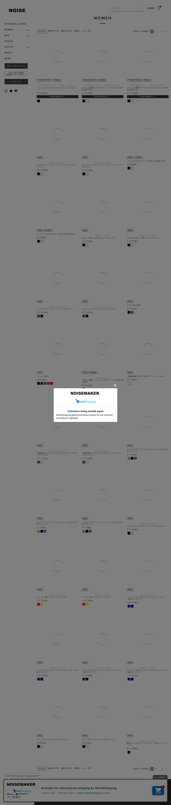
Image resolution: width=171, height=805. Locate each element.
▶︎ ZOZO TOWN (88, 783)
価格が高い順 (68, 31)
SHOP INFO (16, 82)
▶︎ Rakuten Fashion (131, 783)
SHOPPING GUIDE (130, 778)
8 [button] (160, 31)
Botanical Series (15, 24)
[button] (164, 31)
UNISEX (9, 41)
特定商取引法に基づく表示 (52, 783)
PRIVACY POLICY (89, 778)
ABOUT (8, 53)
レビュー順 (87, 31)
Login (150, 8)
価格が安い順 (55, 31)
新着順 (78, 31)
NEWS (8, 58)
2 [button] (153, 31)
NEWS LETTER (18, 66)
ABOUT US (46, 778)
